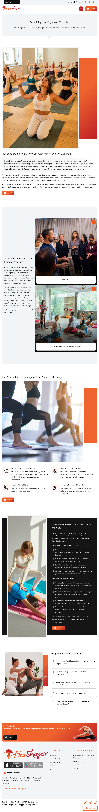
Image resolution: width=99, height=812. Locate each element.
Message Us (91, 808)
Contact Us (78, 2)
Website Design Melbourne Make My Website (19, 805)
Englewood (36, 780)
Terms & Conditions (56, 759)
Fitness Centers (78, 765)
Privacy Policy (54, 755)
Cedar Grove (15, 780)
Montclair (22, 778)
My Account (68, 2)
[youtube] (93, 2)
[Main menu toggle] (81, 9)
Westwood (5, 783)
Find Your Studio (55, 762)
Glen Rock (5, 780)
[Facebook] (89, 2)
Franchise (76, 768)
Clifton (29, 778)
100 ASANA (76, 761)
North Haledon (26, 780)
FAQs (51, 766)
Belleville (5, 778)
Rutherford (13, 778)
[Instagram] (85, 2)
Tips (51, 769)
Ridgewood (37, 778)
